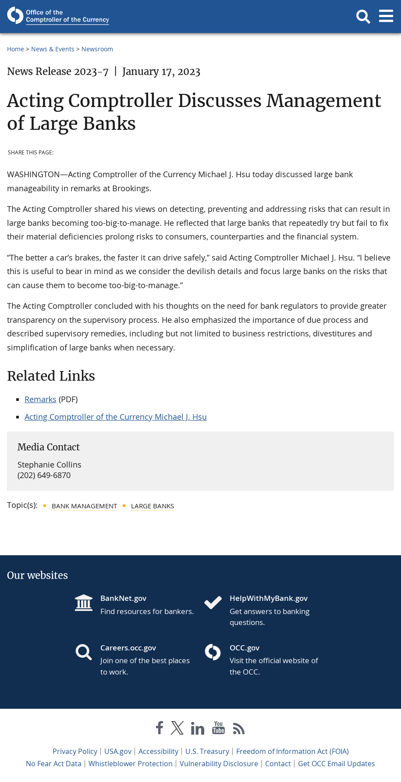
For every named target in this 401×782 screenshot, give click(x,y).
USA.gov (117, 751)
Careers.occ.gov (128, 648)
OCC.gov (244, 648)
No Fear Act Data (54, 763)
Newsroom (97, 49)
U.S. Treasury (207, 751)
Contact (278, 763)
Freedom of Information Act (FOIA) (292, 751)
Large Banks (152, 505)
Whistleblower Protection (131, 763)
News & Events (53, 49)
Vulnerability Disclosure (219, 763)
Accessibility (158, 751)
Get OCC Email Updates (336, 763)
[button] (363, 16)
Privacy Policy (75, 751)
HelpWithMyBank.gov (269, 598)
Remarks (41, 399)
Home (15, 49)
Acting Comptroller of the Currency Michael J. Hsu (116, 416)
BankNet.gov (123, 598)
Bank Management (84, 505)
